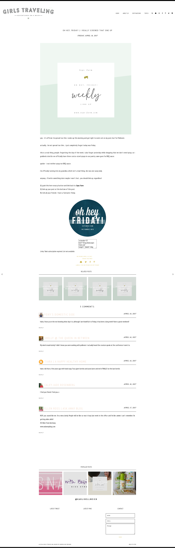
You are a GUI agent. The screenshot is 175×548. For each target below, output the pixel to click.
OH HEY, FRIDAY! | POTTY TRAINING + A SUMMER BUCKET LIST (50, 289)
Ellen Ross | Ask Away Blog (63, 408)
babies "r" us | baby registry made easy (75, 483)
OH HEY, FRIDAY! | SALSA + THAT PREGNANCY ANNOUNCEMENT (124, 289)
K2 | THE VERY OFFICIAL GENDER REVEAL (100, 483)
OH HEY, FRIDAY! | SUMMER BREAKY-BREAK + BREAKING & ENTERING (75, 289)
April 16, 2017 (130, 384)
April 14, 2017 (130, 314)
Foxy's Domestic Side (59, 314)
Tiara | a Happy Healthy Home (65, 361)
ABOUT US (126, 13)
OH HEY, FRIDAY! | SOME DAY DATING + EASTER (99, 289)
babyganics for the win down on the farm (124, 483)
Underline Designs (65, 544)
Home (117, 13)
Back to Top (132, 544)
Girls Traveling (48, 544)
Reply (41, 328)
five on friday (85, 265)
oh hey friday (94, 265)
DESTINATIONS (136, 13)
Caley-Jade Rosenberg (59, 385)
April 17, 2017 (130, 408)
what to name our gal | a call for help (50, 483)
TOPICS (146, 13)
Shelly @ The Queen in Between (67, 338)
